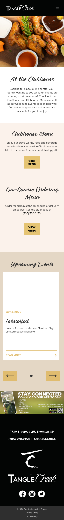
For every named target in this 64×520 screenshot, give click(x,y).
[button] (56, 8)
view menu (32, 162)
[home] (26, 8)
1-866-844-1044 (45, 439)
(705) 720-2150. (32, 213)
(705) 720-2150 (19, 439)
